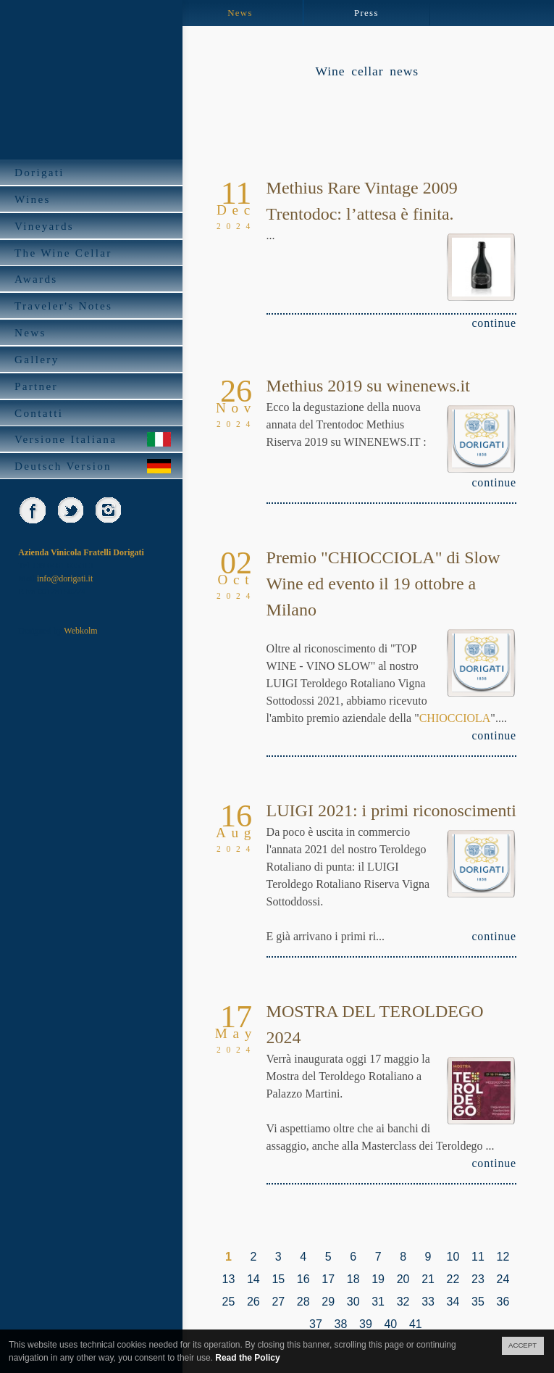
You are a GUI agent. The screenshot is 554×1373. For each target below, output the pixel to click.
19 (378, 1279)
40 (390, 1324)
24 (502, 1279)
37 (315, 1324)
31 (378, 1301)
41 (415, 1324)
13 (228, 1279)
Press (366, 12)
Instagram (107, 510)
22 (453, 1279)
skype (145, 510)
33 (428, 1301)
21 (428, 1279)
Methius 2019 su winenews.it (368, 385)
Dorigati (93, 172)
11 (477, 1256)
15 (278, 1279)
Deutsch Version (93, 465)
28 (303, 1301)
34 (453, 1301)
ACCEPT (522, 1345)
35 (477, 1301)
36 (502, 1301)
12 (502, 1256)
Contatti (93, 413)
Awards (93, 278)
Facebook (32, 510)
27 (278, 1301)
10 (453, 1256)
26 (253, 1301)
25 (228, 1301)
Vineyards (93, 225)
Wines (93, 199)
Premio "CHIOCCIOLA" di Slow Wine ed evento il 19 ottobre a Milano (383, 583)
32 (403, 1301)
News (93, 332)
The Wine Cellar (93, 252)
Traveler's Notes (93, 305)
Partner (93, 386)
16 (303, 1279)
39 (365, 1324)
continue (493, 323)
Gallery (93, 359)
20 (403, 1279)
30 (353, 1301)
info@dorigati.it (65, 578)
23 (477, 1279)
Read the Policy (247, 1358)
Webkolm (80, 631)
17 (328, 1279)
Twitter (70, 510)
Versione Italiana (93, 439)
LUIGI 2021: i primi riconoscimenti (391, 810)
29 (328, 1301)
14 (253, 1279)
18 (353, 1279)
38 (341, 1324)
